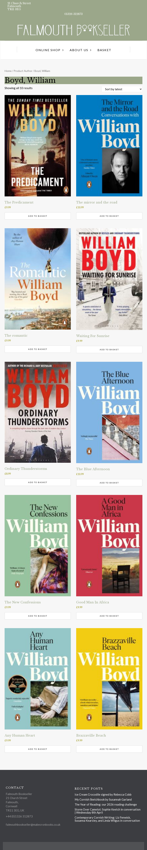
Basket (104, 50)
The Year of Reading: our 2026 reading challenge (106, 804)
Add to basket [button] (37, 216)
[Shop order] (122, 89)
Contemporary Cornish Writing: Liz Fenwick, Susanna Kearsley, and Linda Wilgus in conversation (107, 819)
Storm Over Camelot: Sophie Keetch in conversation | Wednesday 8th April (107, 811)
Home (8, 70)
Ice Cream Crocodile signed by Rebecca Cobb (103, 794)
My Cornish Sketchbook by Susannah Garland (103, 799)
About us (79, 50)
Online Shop (48, 50)
